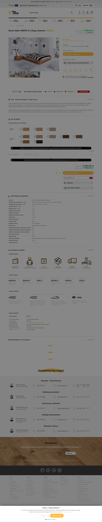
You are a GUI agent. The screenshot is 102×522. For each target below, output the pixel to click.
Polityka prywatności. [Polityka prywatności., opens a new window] (67, 512)
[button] (51, 519)
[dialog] (51, 261)
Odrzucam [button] (44, 515)
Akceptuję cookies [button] (57, 515)
